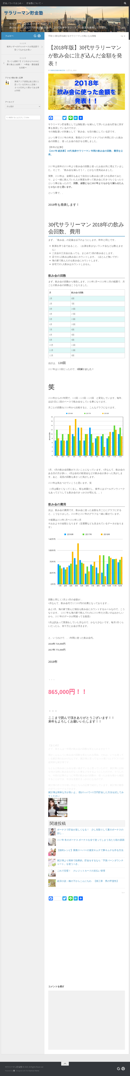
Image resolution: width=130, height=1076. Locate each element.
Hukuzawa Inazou (58, 70)
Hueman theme (34, 1071)
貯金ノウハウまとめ (12, 3)
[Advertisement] (86, 928)
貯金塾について (34, 3)
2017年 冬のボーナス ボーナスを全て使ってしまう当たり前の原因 (90, 839)
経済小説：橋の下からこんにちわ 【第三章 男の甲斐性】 (88, 881)
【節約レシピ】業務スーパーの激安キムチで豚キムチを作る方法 (90, 850)
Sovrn (123, 892)
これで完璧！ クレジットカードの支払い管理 (81, 870)
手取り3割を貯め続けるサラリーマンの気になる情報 (72, 36)
